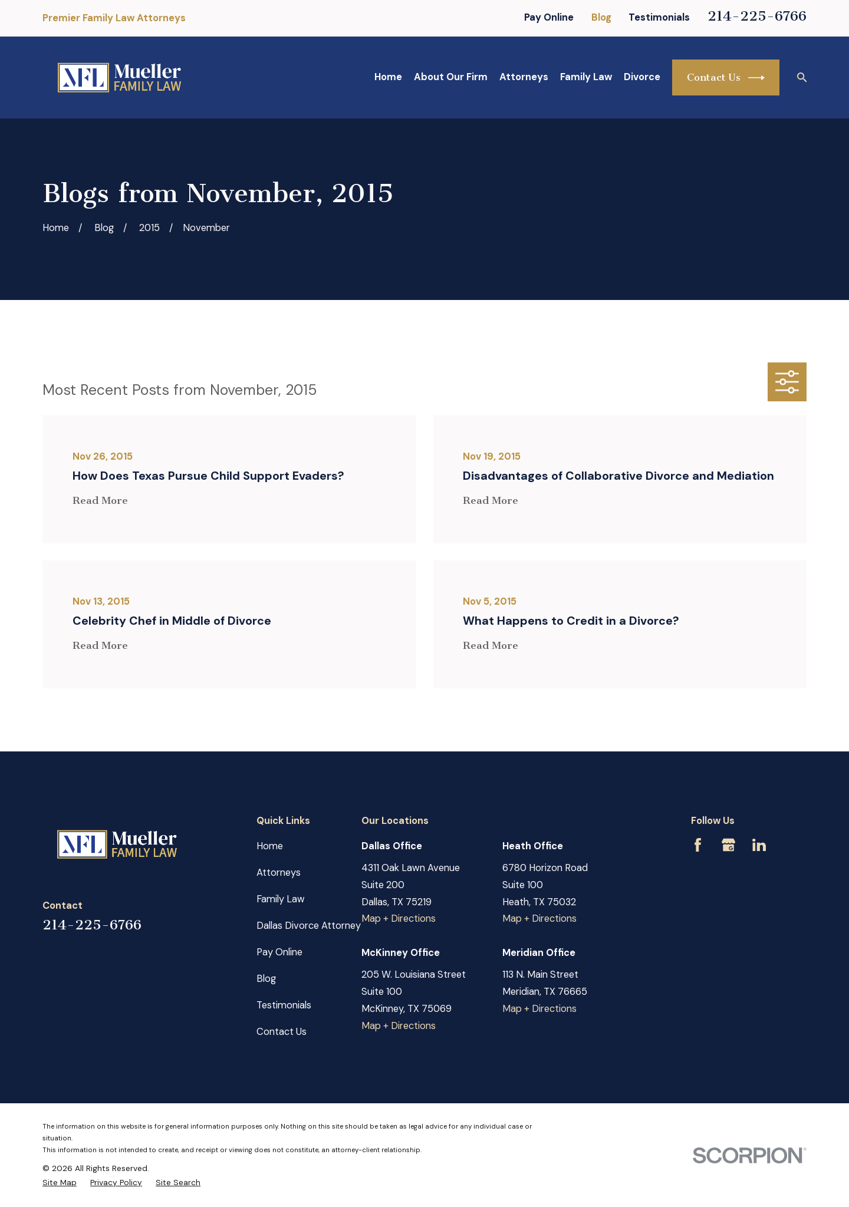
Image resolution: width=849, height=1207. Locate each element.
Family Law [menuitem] (586, 77)
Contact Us (726, 78)
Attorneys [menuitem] (523, 77)
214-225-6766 (757, 16)
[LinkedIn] (759, 845)
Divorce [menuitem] (642, 77)
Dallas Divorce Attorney (308, 925)
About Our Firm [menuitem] (451, 77)
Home (269, 846)
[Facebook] (698, 845)
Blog (601, 17)
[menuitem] (59, 1182)
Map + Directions (398, 918)
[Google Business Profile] (728, 845)
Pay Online (549, 17)
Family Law (280, 899)
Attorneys (278, 872)
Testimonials (659, 17)
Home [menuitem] (388, 77)
